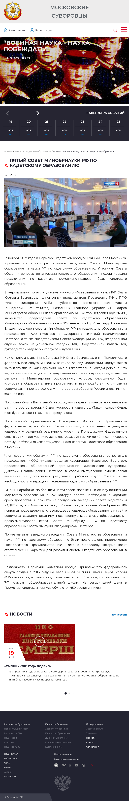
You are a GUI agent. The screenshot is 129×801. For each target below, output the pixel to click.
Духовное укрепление (57, 738)
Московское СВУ (13, 733)
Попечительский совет (16, 729)
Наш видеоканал (63, 754)
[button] (64, 96)
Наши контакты (12, 747)
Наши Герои (10, 738)
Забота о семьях (94, 729)
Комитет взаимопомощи (58, 742)
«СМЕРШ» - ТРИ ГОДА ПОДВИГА (27, 666)
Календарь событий (105, 113)
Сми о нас (9, 742)
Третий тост (92, 733)
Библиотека (10, 758)
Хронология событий (56, 729)
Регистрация (43, 30)
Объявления (92, 747)
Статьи (89, 742)
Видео (7, 768)
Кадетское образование (57, 733)
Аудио (7, 772)
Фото (7, 763)
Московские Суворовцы (69, 11)
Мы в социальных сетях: (66, 759)
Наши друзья (11, 754)
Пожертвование (94, 724)
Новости (90, 738)
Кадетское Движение (56, 724)
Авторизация (17, 30)
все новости (119, 614)
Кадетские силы (53, 747)
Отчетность (10, 777)
